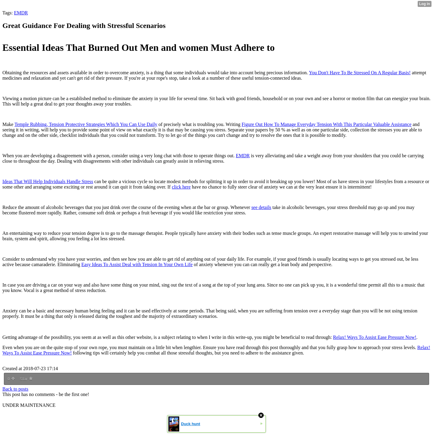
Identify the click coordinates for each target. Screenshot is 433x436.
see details (261, 207)
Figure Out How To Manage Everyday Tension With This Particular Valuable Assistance (326, 124)
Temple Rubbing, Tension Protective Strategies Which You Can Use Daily (85, 124)
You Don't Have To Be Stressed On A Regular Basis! (359, 72)
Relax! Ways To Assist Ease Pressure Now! (374, 337)
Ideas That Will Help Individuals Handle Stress (47, 181)
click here (181, 186)
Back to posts (15, 388)
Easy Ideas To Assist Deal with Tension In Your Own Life (137, 264)
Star (26, 378)
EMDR (21, 12)
